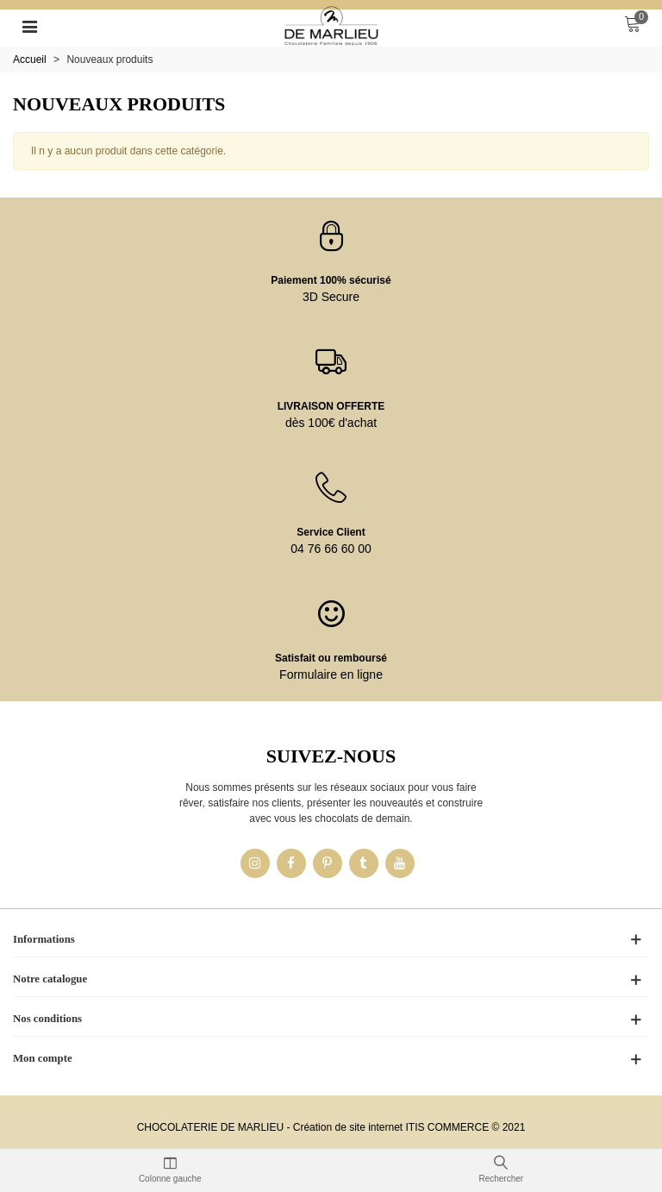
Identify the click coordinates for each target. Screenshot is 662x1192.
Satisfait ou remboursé (331, 658)
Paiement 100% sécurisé (330, 280)
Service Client (331, 532)
